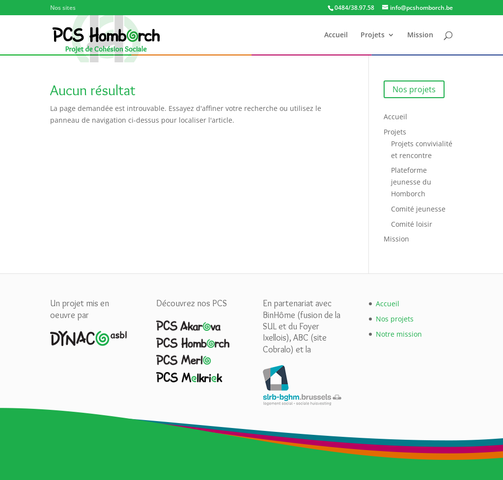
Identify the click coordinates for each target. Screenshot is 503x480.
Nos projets (414, 89)
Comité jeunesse (418, 208)
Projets (373, 35)
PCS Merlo (237, 7)
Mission (420, 35)
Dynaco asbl (97, 7)
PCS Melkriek (283, 7)
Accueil (336, 35)
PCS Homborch (190, 7)
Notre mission (399, 334)
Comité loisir (411, 224)
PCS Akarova (139, 7)
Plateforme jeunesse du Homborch (411, 181)
